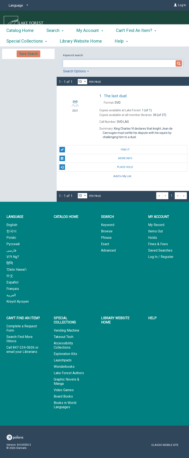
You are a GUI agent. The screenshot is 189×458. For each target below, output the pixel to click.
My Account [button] (89, 40)
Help (152, 318)
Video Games (64, 390)
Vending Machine (66, 330)
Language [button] (14, 217)
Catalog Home (20, 40)
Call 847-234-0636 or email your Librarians (22, 349)
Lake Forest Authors (69, 373)
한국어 (11, 231)
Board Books (63, 396)
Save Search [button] (28, 54)
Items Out (155, 231)
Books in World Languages (65, 405)
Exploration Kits (65, 354)
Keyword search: (73, 55)
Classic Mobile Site (164, 445)
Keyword (107, 225)
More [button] (124, 41)
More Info (95, 158)
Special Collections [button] (65, 320)
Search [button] (54, 40)
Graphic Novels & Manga (66, 381)
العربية (11, 295)
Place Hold (96, 167)
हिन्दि (9, 263)
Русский (13, 244)
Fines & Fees (158, 244)
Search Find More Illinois (19, 339)
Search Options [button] (76, 71)
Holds (152, 238)
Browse (107, 231)
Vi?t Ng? (12, 257)
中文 (9, 276)
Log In (182, 5)
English (11, 225)
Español (12, 282)
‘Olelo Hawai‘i (16, 270)
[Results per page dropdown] (82, 81)
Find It (94, 149)
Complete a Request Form (21, 328)
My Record (156, 225)
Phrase (106, 238)
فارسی (11, 250)
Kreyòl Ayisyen (17, 301)
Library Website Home (115, 320)
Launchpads (63, 360)
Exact (105, 244)
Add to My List (122, 175)
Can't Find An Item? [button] (23, 318)
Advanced (108, 250)
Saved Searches (160, 250)
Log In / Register (160, 257)
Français (12, 289)
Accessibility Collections (63, 345)
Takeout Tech (63, 337)
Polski (11, 238)
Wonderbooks (64, 367)
